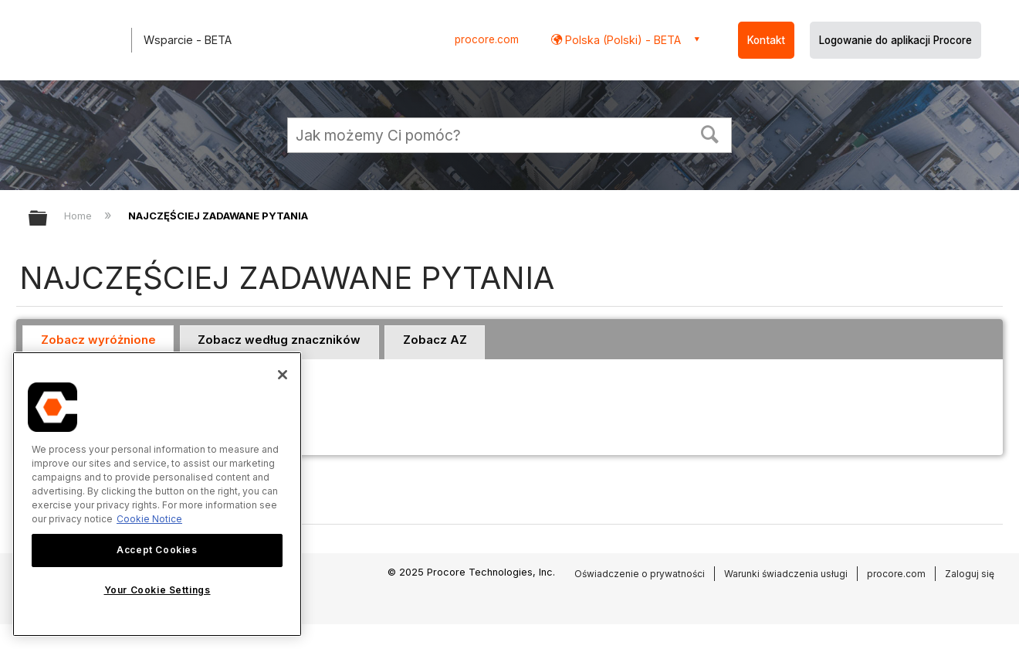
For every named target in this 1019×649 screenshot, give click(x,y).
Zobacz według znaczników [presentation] (279, 339)
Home (79, 215)
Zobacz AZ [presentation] (435, 339)
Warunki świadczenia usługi (786, 573)
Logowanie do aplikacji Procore (895, 40)
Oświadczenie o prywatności (639, 573)
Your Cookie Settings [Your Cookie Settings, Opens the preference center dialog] (157, 590)
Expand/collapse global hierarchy (48, 219)
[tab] (98, 342)
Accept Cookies (157, 550)
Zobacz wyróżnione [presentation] (98, 339)
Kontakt (766, 40)
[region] (157, 494)
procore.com (487, 39)
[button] (710, 133)
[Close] (283, 375)
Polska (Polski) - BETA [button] (621, 39)
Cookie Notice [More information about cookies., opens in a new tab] (149, 519)
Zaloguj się (969, 573)
